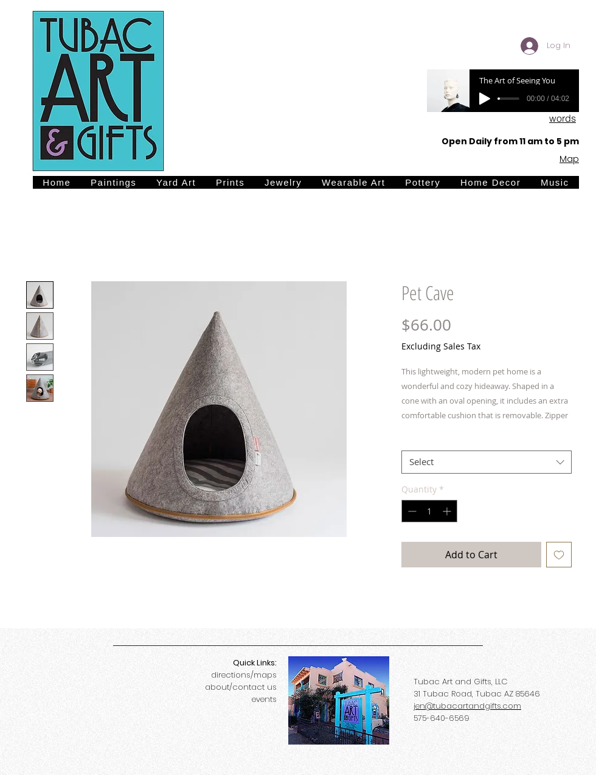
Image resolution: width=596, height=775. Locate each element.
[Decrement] (410, 511)
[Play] (484, 99)
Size (413, 440)
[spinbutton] (429, 511)
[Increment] (448, 511)
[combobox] (486, 462)
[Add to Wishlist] (559, 554)
